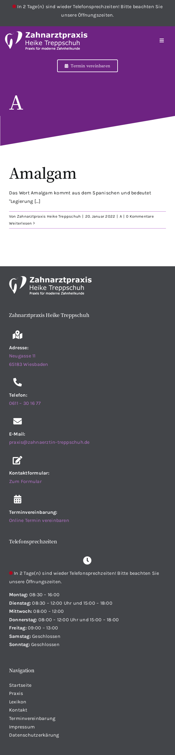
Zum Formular (25, 481)
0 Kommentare (140, 216)
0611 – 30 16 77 (25, 403)
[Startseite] (59, 40)
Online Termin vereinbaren (39, 520)
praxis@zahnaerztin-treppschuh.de (49, 442)
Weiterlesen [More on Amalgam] (20, 223)
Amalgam (42, 172)
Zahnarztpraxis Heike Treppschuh (49, 216)
